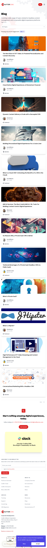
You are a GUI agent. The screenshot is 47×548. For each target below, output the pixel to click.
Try (40, 4)
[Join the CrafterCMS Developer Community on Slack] (23, 442)
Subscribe (5, 473)
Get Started (23, 427)
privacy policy (11, 469)
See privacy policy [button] (31, 540)
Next (42, 402)
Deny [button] (24, 543)
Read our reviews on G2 (7, 531)
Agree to (9, 469)
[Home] (7, 4)
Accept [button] (38, 543)
